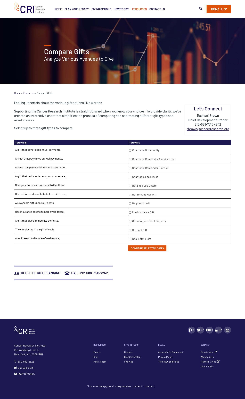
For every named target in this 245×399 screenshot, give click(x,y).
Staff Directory (24, 373)
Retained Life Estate (144, 185)
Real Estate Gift (141, 238)
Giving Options (101, 9)
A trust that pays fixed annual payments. (39, 158)
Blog (95, 356)
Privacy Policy (165, 356)
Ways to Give (207, 356)
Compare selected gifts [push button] (147, 248)
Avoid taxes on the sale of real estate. (37, 238)
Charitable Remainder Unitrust (150, 167)
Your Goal (21, 142)
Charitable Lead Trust (145, 176)
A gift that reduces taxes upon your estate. (40, 176)
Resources (139, 9)
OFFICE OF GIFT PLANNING (37, 273)
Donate (205, 344)
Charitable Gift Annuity (145, 150)
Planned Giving (208, 361)
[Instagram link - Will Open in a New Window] (227, 330)
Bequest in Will (141, 203)
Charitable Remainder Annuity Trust (153, 159)
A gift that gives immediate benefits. (37, 220)
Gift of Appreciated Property (149, 221)
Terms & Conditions (168, 361)
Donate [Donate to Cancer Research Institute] (217, 9)
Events (97, 352)
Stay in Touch (131, 344)
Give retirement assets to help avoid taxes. (40, 193)
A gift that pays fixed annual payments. (38, 149)
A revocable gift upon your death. (35, 202)
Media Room (99, 361)
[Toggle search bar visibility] (200, 9)
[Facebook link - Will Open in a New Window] (191, 330)
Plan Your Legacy (76, 9)
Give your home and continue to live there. (40, 185)
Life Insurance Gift (143, 212)
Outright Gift (139, 229)
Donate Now (207, 352)
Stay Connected (132, 356)
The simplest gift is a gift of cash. (34, 229)
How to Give (121, 9)
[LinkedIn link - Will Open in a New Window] (218, 330)
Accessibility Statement (170, 352)
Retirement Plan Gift (144, 194)
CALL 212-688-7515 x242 (86, 273)
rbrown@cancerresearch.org (208, 129)
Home (58, 9)
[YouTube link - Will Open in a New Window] (209, 330)
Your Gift (134, 142)
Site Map (128, 361)
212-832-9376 (24, 367)
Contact (128, 352)
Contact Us (157, 9)
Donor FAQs (207, 366)
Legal (161, 344)
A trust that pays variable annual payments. (40, 167)
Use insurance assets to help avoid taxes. (39, 211)
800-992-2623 (24, 361)
